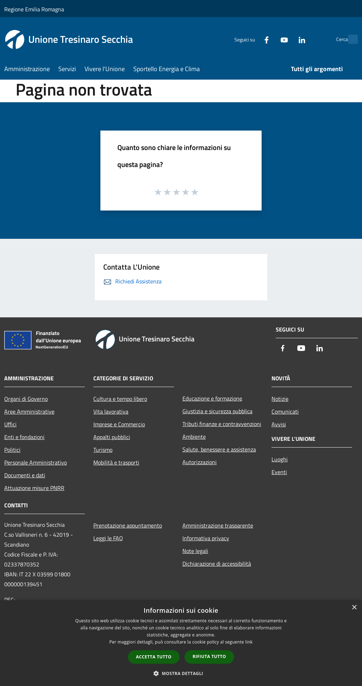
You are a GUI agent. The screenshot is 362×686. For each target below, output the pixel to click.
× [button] (354, 607)
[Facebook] (251, 39)
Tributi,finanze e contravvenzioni (221, 424)
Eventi (279, 472)
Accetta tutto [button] (153, 657)
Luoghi (280, 459)
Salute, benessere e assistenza (219, 449)
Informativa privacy (205, 538)
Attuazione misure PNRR (34, 488)
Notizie (280, 398)
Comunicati (285, 411)
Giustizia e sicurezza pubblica (217, 411)
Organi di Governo (26, 398)
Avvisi (279, 424)
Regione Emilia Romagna (34, 9)
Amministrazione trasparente (217, 525)
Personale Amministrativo (35, 462)
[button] (181, 673)
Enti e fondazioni (24, 437)
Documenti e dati (24, 475)
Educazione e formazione (212, 398)
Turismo (102, 449)
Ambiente (194, 436)
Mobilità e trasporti (116, 462)
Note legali (195, 551)
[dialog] (181, 643)
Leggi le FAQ (108, 538)
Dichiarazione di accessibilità (216, 563)
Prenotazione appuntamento (127, 525)
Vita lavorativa (110, 411)
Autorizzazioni (199, 462)
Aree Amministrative (29, 411)
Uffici (10, 424)
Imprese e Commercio (119, 424)
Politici (12, 449)
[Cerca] (349, 39)
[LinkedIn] (286, 39)
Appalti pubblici (111, 437)
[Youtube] (269, 39)
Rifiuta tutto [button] (209, 656)
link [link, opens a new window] (249, 642)
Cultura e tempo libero (120, 398)
